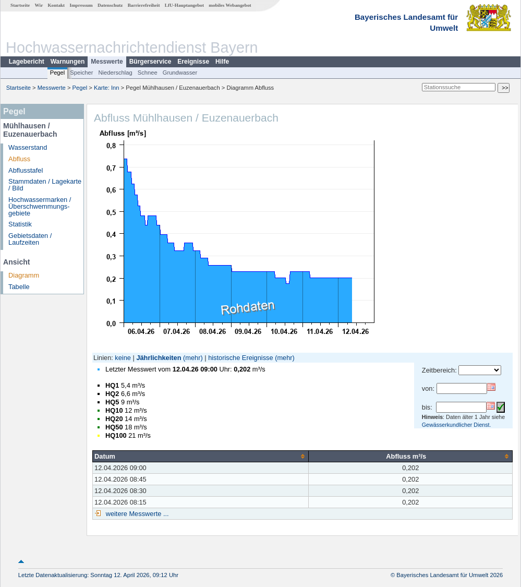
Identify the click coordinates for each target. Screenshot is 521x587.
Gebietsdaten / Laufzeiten (30, 239)
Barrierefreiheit (144, 5)
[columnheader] (201, 456)
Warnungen (68, 61)
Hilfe (222, 61)
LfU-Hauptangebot (184, 5)
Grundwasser (180, 72)
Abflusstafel (25, 170)
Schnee (147, 72)
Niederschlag (115, 72)
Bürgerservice (150, 61)
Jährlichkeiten (158, 358)
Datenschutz (110, 5)
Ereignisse (193, 61)
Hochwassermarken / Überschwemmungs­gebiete (39, 206)
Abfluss (19, 159)
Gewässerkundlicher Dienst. (456, 425)
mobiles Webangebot (230, 5)
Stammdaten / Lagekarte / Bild (44, 184)
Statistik (20, 224)
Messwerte (107, 61)
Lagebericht (26, 61)
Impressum (80, 5)
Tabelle (19, 287)
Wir (39, 5)
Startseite (20, 5)
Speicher (81, 72)
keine (123, 358)
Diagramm (23, 275)
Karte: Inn (106, 88)
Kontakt (56, 5)
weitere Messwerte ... (136, 514)
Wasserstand (27, 147)
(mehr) (193, 358)
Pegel (57, 72)
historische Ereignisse (240, 358)
